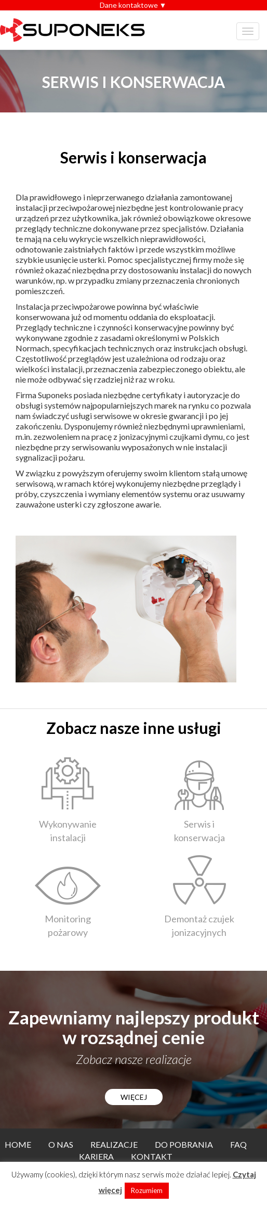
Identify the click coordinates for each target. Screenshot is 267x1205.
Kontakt (151, 1156)
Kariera (96, 1156)
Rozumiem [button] (147, 1190)
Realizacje (114, 1144)
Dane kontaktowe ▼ (133, 5)
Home (18, 1144)
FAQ (238, 1144)
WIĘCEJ (134, 1097)
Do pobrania (184, 1144)
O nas (60, 1144)
